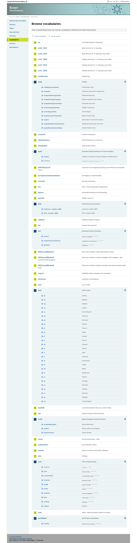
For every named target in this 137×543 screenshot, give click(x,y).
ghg (39, 204)
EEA (18, 1)
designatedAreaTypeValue (52, 95)
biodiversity (43, 76)
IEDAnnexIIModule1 (46, 252)
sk (44, 397)
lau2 (40, 290)
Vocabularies (14, 40)
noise (40, 439)
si (44, 393)
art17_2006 (42, 59)
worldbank (42, 518)
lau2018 (41, 408)
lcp (39, 413)
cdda (40, 82)
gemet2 (41, 198)
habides (41, 220)
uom (40, 462)
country (46, 523)
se (44, 389)
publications (43, 445)
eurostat (41, 181)
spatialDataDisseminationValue (54, 124)
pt (44, 381)
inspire (41, 273)
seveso (41, 450)
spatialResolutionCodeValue (53, 128)
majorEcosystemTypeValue (53, 116)
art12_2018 (42, 54)
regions (46, 120)
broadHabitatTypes (50, 424)
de (45, 316)
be (45, 300)
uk (45, 401)
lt (44, 356)
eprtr (40, 151)
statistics (47, 493)
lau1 (40, 285)
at (44, 296)
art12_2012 (42, 48)
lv (44, 365)
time (45, 497)
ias (39, 225)
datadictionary (44, 140)
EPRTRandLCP (44, 167)
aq (39, 42)
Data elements (14, 32)
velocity (46, 501)
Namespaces (13, 47)
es (44, 332)
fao (39, 187)
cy (44, 308)
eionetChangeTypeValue (52, 107)
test (39, 456)
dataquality (42, 146)
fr (44, 340)
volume (46, 506)
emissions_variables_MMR (52, 209)
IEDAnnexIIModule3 (46, 257)
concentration (48, 475)
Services (12, 43)
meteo (46, 488)
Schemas (12, 36)
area (45, 471)
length (46, 484)
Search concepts (55, 36)
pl (44, 377)
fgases (41, 192)
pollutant (47, 245)
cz (44, 312)
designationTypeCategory (52, 99)
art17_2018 (42, 71)
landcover (42, 279)
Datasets (12, 24)
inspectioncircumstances (52, 241)
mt (45, 369)
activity (46, 157)
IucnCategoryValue (50, 111)
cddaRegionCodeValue (51, 87)
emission (47, 480)
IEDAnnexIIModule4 (46, 265)
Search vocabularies (40, 36)
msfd (40, 419)
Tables (11, 28)
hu (45, 344)
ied (39, 231)
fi (44, 336)
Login (110, 1)
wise (40, 512)
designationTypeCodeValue (53, 103)
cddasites (47, 91)
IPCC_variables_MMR (51, 213)
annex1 (46, 236)
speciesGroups (49, 432)
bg (45, 304)
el (44, 328)
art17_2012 (42, 65)
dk (45, 320)
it (44, 352)
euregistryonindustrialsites (49, 176)
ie (44, 348)
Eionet (17, 16)
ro (44, 385)
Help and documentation (17, 21)
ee (44, 324)
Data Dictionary (25, 16)
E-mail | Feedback (15, 536)
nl (44, 373)
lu (44, 361)
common (41, 134)
